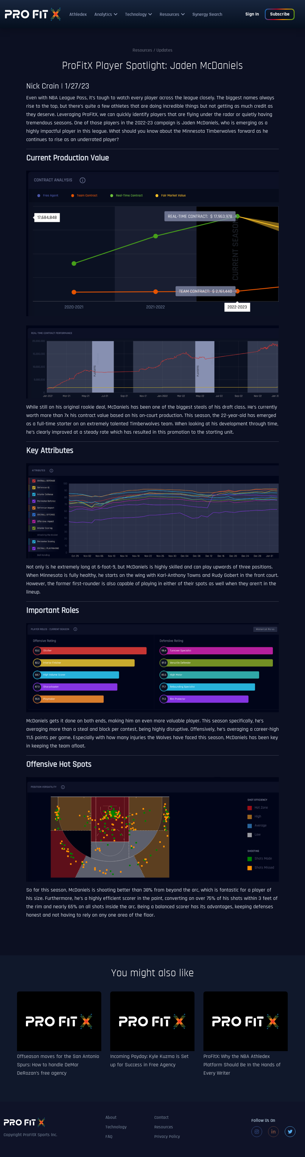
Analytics (103, 14)
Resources (169, 14)
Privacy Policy (167, 1137)
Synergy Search (207, 14)
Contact (161, 1118)
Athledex (78, 14)
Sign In (252, 14)
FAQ (108, 1137)
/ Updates (152, 50)
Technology (136, 14)
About (110, 1118)
